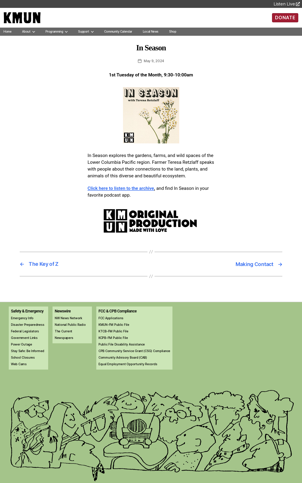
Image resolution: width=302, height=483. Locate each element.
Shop (172, 36)
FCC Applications (110, 322)
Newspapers (64, 342)
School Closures (23, 361)
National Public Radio (70, 328)
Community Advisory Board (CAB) (122, 361)
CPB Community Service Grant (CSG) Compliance (134, 355)
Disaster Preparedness (27, 328)
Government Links (24, 342)
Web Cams (19, 368)
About (26, 36)
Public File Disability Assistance (121, 348)
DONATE (285, 20)
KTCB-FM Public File (113, 335)
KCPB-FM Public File (113, 342)
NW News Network (68, 322)
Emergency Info (22, 322)
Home (7, 36)
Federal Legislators (25, 335)
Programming (54, 36)
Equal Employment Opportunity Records (127, 368)
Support (83, 36)
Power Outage (21, 348)
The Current (63, 335)
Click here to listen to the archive (121, 192)
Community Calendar (118, 36)
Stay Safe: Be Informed (27, 355)
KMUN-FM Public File (113, 328)
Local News (150, 36)
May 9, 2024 (154, 65)
